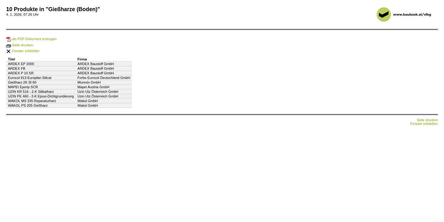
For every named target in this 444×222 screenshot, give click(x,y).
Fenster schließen (22, 51)
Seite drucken (19, 45)
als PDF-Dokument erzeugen (31, 39)
